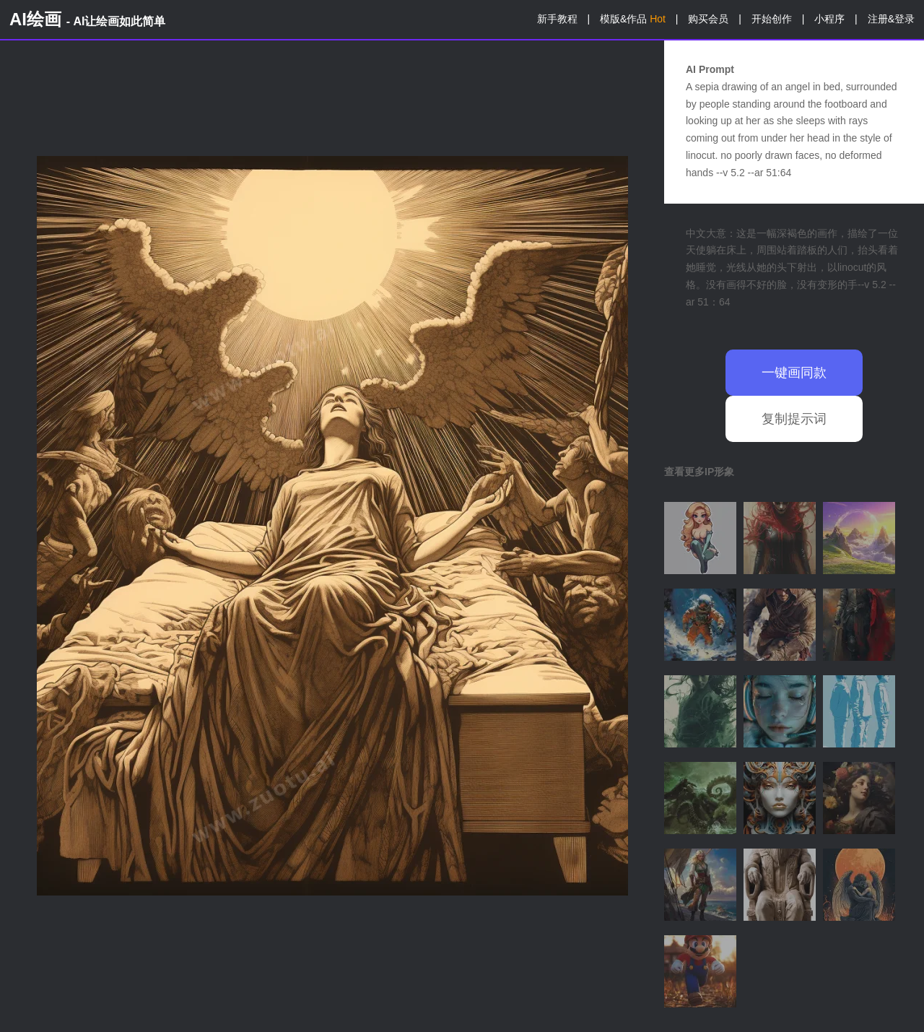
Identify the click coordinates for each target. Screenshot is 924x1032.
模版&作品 (633, 19)
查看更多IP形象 (699, 471)
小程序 (829, 19)
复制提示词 (794, 419)
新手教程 (557, 19)
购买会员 (708, 19)
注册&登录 (891, 19)
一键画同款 (794, 372)
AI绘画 (87, 19)
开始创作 (771, 19)
